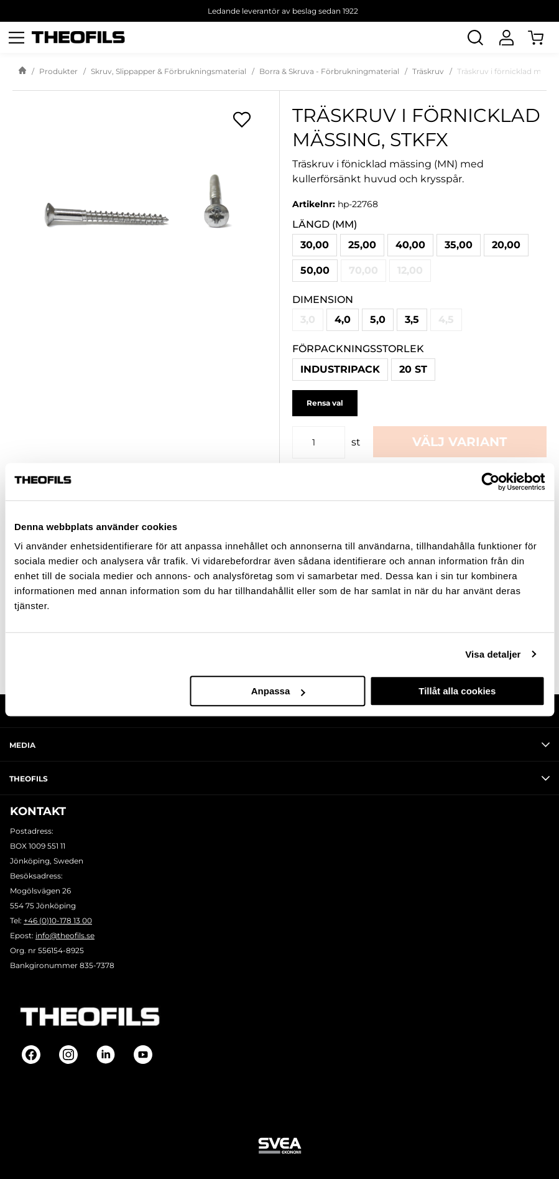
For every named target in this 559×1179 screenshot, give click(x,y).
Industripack (340, 369)
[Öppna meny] (16, 37)
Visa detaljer (492, 654)
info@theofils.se (65, 935)
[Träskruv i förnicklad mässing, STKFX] (146, 215)
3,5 (412, 319)
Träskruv (428, 71)
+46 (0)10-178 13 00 (58, 920)
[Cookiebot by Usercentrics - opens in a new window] (490, 481)
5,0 (378, 319)
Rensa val (325, 403)
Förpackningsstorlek (358, 349)
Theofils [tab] (279, 778)
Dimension (322, 299)
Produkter (58, 71)
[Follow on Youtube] (143, 1054)
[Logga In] (506, 37)
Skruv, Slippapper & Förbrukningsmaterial (168, 71)
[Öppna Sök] (475, 37)
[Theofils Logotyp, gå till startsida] (78, 37)
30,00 (314, 245)
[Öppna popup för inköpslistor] (241, 119)
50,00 (315, 270)
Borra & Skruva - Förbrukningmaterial (329, 71)
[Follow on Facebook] (31, 1054)
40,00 (410, 245)
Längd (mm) (324, 224)
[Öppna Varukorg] (543, 37)
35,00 (459, 245)
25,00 (362, 245)
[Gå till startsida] (22, 71)
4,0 (343, 319)
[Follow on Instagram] (68, 1054)
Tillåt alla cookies (457, 691)
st (356, 442)
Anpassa (278, 691)
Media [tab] (279, 745)
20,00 (506, 245)
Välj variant (459, 441)
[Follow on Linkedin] (105, 1054)
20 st (413, 369)
